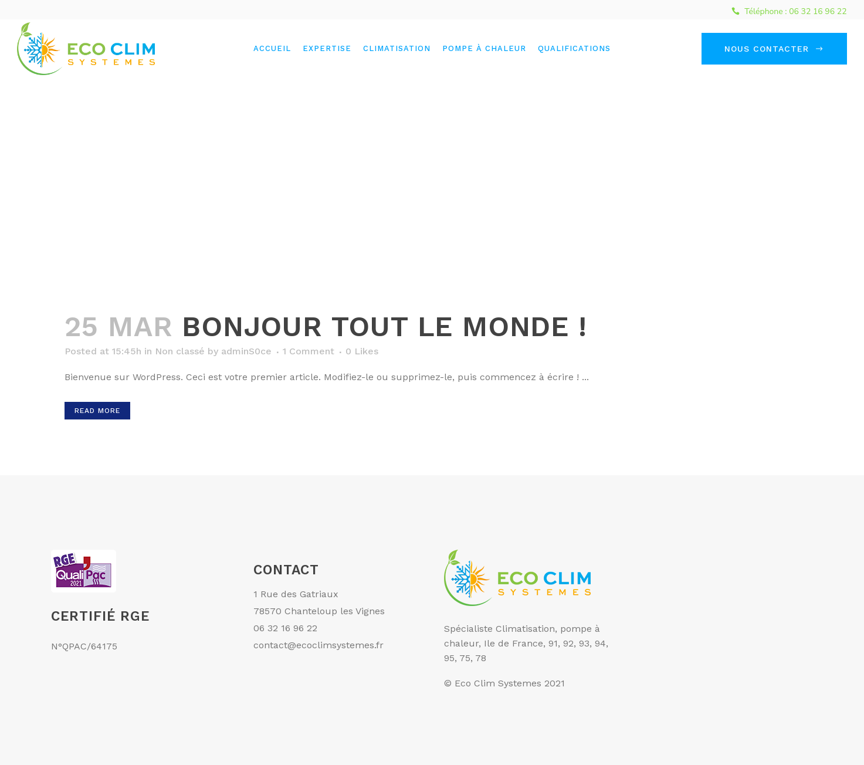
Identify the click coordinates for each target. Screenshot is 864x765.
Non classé (180, 351)
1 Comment (308, 351)
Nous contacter (774, 48)
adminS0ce (246, 351)
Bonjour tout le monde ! (384, 326)
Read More (97, 411)
